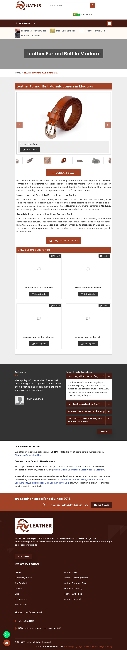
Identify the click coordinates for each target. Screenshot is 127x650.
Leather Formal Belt (92, 31)
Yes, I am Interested (63, 240)
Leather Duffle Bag (73, 593)
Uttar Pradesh (88, 469)
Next (108, 125)
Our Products (21, 583)
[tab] (89, 376)
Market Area (21, 604)
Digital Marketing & (86, 646)
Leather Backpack (72, 599)
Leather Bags (70, 572)
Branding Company (103, 646)
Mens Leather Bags (62, 31)
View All (105, 431)
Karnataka (74, 469)
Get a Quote (101, 505)
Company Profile (23, 577)
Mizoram (100, 469)
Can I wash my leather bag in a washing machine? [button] (85, 420)
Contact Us (21, 599)
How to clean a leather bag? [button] (84, 404)
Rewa (28, 455)
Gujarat (64, 469)
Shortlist (55, 256)
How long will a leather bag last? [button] (86, 376)
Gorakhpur (37, 455)
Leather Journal (95, 479)
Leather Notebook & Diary (73, 479)
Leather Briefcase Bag (75, 583)
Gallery (18, 588)
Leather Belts (21, 482)
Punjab (56, 469)
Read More (23, 556)
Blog (17, 593)
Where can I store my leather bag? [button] (87, 411)
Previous (19, 125)
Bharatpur (20, 455)
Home (18, 72)
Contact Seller (63, 172)
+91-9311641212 (84, 14)
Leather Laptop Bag (39, 482)
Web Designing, (71, 646)
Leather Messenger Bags (30, 31)
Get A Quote (39, 294)
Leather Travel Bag (27, 35)
